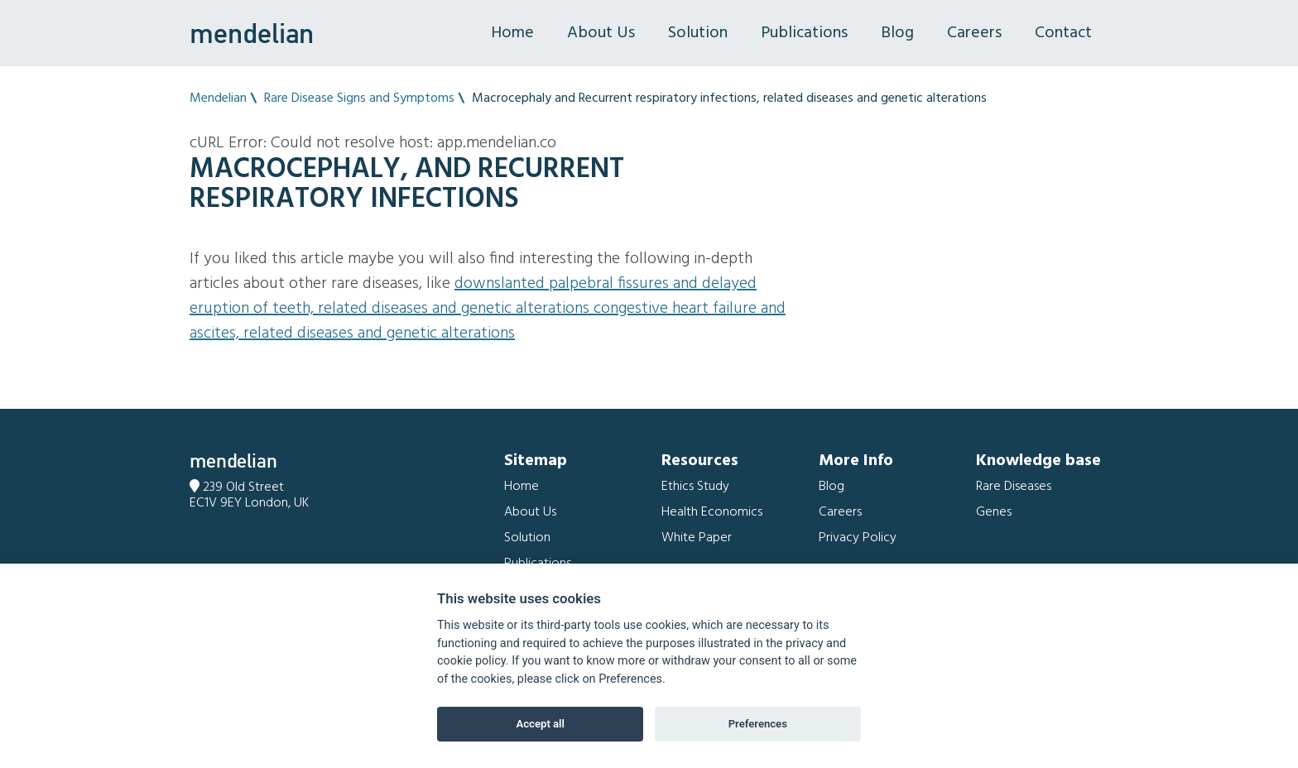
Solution (698, 33)
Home (512, 33)
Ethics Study (695, 486)
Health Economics (711, 512)
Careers (974, 33)
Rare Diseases (1013, 486)
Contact (1063, 33)
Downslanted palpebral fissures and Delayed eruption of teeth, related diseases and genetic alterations (473, 296)
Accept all (541, 724)
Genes (994, 512)
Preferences (757, 724)
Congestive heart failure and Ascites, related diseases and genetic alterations (488, 321)
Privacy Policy (858, 538)
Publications (804, 33)
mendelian (252, 33)
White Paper (696, 538)
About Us (601, 33)
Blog (897, 33)
